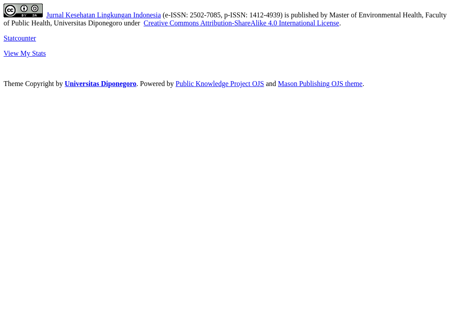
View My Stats (25, 53)
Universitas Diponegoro (100, 83)
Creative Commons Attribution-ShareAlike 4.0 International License (241, 23)
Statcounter (20, 38)
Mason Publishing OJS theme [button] (320, 83)
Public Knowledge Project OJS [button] (219, 83)
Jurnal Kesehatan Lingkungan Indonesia (103, 15)
